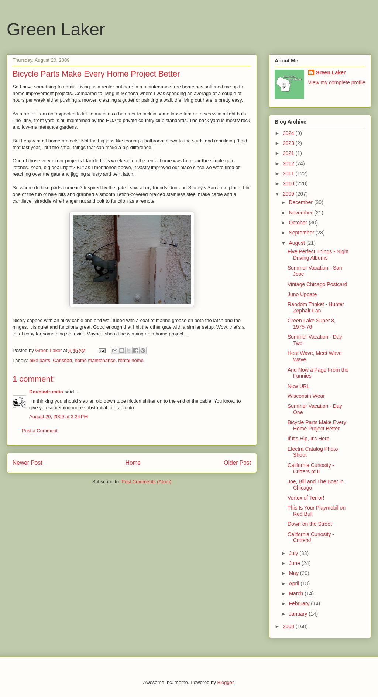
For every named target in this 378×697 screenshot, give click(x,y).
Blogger (225, 682)
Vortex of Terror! (306, 498)
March (297, 593)
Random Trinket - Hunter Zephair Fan (316, 307)
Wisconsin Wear (306, 396)
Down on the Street (310, 524)
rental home (131, 360)
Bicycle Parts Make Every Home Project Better (317, 425)
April (294, 583)
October (299, 223)
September (302, 233)
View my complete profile (336, 82)
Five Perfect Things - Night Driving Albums (318, 254)
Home (133, 463)
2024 (289, 133)
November (301, 213)
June (295, 563)
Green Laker (56, 29)
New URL (299, 386)
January (299, 614)
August (297, 243)
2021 (289, 153)
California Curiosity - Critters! (311, 537)
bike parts (40, 360)
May (294, 573)
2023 (289, 143)
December (301, 202)
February (300, 603)
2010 (289, 183)
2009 (289, 194)
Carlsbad (62, 360)
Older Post (237, 463)
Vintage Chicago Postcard (317, 284)
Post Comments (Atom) (146, 481)
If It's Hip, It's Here (308, 438)
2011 (289, 173)
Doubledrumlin (46, 392)
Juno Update (302, 294)
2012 (289, 163)
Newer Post (27, 463)
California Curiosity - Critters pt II (311, 468)
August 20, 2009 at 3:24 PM (58, 416)
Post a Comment (40, 430)
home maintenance (95, 360)
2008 (289, 626)
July (294, 553)
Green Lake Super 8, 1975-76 (312, 324)
